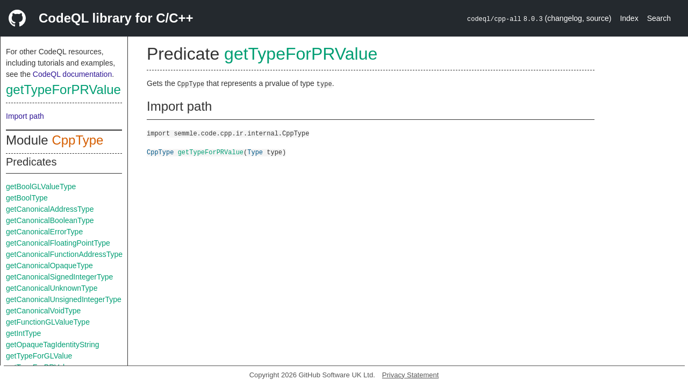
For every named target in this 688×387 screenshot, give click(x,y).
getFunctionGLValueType (48, 322)
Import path (25, 116)
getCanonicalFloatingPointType (58, 243)
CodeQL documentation (72, 74)
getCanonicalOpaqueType (49, 265)
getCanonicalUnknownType (51, 288)
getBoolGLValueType (41, 186)
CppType (77, 140)
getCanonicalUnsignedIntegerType (63, 299)
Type (255, 151)
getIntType (23, 333)
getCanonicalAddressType (50, 209)
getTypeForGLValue (39, 356)
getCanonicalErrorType (44, 231)
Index (629, 18)
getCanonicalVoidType (43, 310)
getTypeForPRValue (63, 89)
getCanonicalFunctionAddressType (64, 254)
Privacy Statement (410, 375)
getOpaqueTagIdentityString (52, 344)
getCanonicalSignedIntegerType (59, 277)
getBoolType (27, 198)
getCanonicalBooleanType (50, 220)
